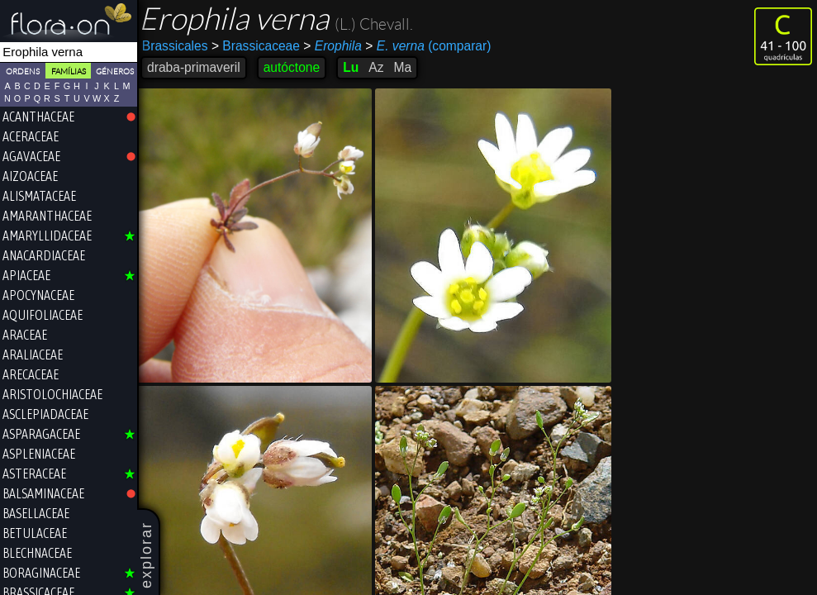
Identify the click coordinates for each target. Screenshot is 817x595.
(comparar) (431, 46)
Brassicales (178, 46)
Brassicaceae (259, 46)
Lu (354, 67)
